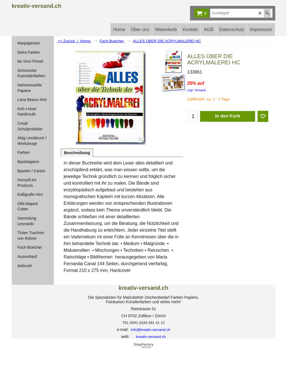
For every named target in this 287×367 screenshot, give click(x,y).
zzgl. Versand (196, 90)
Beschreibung (77, 152)
